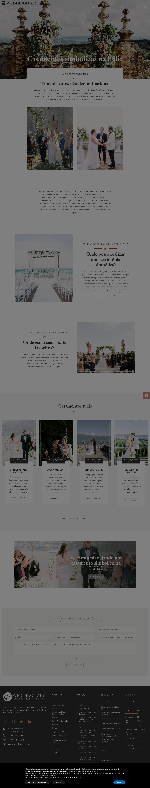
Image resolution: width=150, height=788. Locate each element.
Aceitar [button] (119, 782)
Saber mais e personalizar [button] (37, 782)
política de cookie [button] (91, 771)
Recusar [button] (59, 782)
